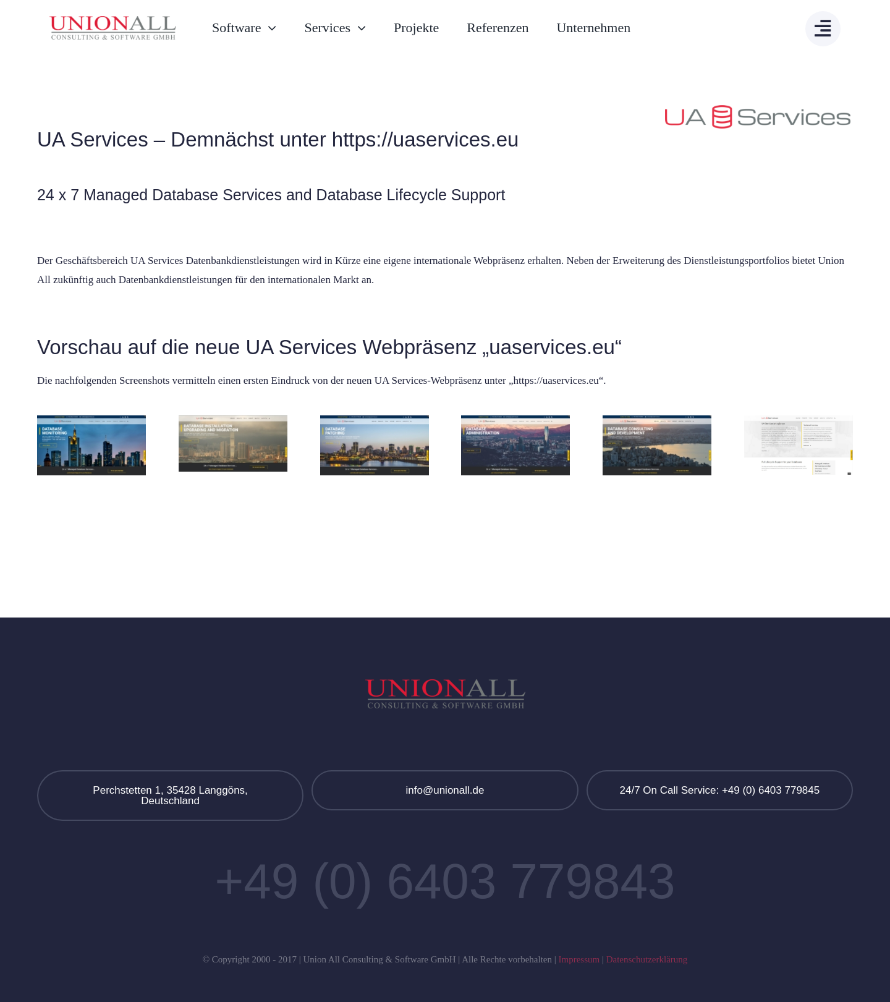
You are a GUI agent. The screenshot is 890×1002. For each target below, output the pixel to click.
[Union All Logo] (112, 21)
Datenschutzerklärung (647, 959)
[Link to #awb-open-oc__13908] (823, 28)
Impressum (579, 959)
